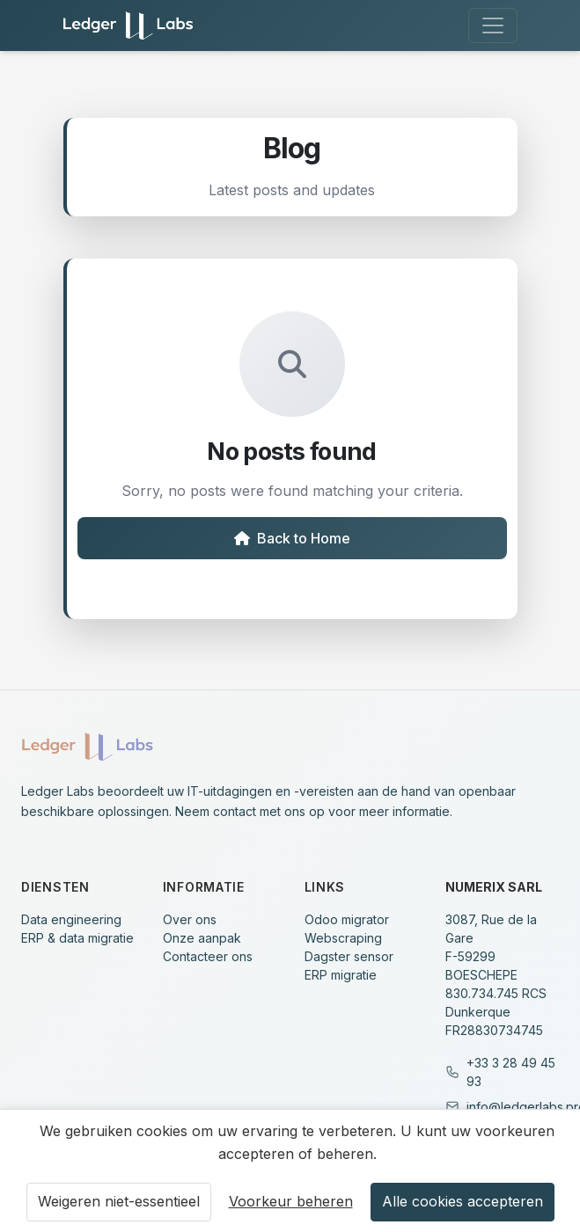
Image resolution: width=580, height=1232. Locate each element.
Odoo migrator (347, 919)
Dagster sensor (349, 956)
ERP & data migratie (77, 937)
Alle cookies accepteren (462, 1201)
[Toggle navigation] (493, 25)
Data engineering (71, 919)
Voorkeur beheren (291, 1201)
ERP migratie (341, 974)
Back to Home (292, 538)
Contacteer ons (208, 956)
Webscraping (343, 937)
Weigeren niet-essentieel (119, 1201)
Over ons (190, 919)
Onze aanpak (202, 937)
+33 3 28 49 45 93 (510, 1072)
